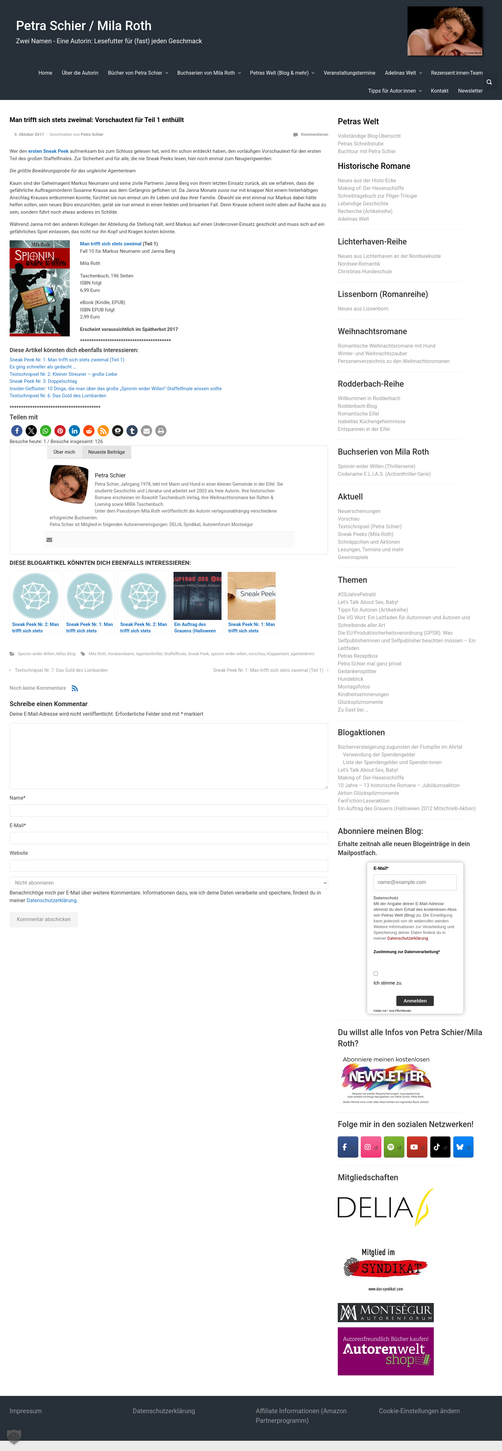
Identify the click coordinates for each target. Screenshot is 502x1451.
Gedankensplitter (357, 671)
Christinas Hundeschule (365, 271)
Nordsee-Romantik (359, 264)
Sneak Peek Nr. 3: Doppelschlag (43, 381)
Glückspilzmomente (360, 702)
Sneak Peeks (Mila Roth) (365, 534)
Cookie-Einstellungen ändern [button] (419, 1411)
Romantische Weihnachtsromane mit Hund (386, 346)
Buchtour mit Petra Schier (367, 151)
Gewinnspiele (353, 557)
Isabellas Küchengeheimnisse (371, 421)
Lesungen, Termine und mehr (370, 550)
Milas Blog (66, 653)
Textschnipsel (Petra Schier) (369, 527)
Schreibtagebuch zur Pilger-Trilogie (377, 196)
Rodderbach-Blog (357, 406)
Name (18, 798)
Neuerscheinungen (359, 511)
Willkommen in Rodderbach (369, 398)
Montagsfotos (354, 687)
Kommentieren (314, 134)
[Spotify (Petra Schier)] (394, 1147)
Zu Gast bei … (353, 710)
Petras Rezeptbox (358, 656)
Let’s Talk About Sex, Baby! (368, 602)
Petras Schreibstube (361, 144)
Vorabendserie (121, 653)
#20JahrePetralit (357, 594)
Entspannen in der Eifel (364, 429)
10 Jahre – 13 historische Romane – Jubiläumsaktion (398, 785)
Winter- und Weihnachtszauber (372, 353)
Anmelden (415, 1000)
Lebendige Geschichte (363, 204)
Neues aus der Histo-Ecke (367, 180)
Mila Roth (97, 653)
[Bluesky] (463, 1147)
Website (19, 853)
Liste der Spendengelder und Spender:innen (392, 762)
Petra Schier (92, 134)
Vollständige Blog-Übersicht (369, 136)
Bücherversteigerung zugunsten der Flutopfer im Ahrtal (400, 747)
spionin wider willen (229, 653)
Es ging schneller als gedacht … (43, 367)
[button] (16, 430)
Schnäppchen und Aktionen (369, 542)
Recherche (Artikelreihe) (365, 211)
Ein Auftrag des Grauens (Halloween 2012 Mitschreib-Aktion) (406, 808)
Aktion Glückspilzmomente (368, 793)
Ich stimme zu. (388, 982)
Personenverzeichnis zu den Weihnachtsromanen (393, 361)
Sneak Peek (198, 653)
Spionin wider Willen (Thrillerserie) (376, 466)
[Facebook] (348, 1147)
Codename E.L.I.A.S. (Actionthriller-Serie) (384, 474)
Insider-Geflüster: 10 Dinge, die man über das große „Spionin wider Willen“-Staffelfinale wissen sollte (116, 389)
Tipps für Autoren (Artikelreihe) (373, 610)
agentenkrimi (302, 653)
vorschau (256, 653)
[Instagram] (371, 1147)
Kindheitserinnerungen (363, 694)
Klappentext (278, 653)
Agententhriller (149, 653)
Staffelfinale (175, 653)
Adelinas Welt (353, 219)
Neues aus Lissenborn (363, 309)
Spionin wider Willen (36, 653)
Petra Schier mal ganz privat (369, 664)
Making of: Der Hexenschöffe (371, 188)
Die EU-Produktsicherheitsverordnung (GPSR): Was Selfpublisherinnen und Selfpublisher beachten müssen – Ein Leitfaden (406, 640)
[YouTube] (417, 1147)
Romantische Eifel (358, 414)
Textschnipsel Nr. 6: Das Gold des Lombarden (58, 396)
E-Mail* (381, 868)
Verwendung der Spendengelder (379, 755)
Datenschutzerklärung (52, 900)
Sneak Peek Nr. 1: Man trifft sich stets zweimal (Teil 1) (67, 360)
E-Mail (18, 825)
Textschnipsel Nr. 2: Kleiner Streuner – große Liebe (63, 374)
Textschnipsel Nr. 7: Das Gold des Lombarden (61, 670)
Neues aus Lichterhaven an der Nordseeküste (389, 256)
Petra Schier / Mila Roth (84, 25)
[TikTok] (440, 1147)
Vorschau (348, 519)
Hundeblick (350, 679)
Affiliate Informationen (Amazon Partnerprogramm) (301, 1415)
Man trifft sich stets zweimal (111, 244)
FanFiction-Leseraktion (364, 801)
